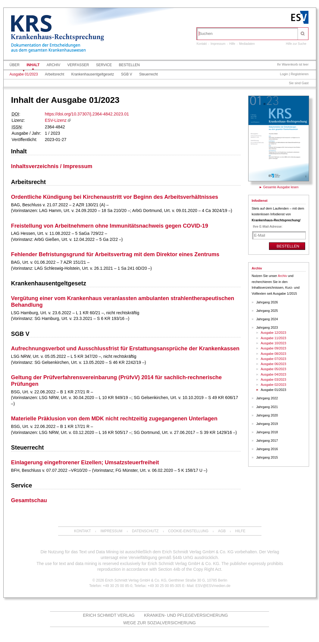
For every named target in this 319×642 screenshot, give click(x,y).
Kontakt (201, 43)
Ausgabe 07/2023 (273, 359)
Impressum (218, 43)
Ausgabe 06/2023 (273, 364)
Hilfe (232, 43)
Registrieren (299, 74)
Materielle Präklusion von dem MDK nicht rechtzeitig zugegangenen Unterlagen (114, 419)
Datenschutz (145, 531)
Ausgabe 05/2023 (273, 369)
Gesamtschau (29, 500)
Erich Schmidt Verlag (109, 615)
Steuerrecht (148, 74)
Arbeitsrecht (54, 74)
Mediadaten (247, 43)
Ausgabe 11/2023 (273, 338)
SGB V (126, 74)
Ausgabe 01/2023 (24, 74)
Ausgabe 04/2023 (273, 374)
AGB (222, 531)
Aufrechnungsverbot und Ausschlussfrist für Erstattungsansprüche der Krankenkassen (125, 349)
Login (284, 74)
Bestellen (129, 65)
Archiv (53, 65)
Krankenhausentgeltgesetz (92, 74)
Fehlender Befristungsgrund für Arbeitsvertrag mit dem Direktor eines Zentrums (115, 254)
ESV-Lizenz (56, 120)
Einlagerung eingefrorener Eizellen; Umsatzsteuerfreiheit (85, 462)
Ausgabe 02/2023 (273, 384)
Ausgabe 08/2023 (273, 353)
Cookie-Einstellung (188, 531)
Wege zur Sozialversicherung (159, 622)
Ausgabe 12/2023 (273, 332)
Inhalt (33, 65)
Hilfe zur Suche (296, 43)
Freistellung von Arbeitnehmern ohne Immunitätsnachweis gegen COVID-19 (109, 226)
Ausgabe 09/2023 (273, 348)
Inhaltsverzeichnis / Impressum (51, 166)
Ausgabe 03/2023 (273, 379)
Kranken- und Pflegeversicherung (186, 615)
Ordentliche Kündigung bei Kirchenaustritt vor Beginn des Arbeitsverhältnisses (114, 197)
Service (104, 65)
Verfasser (78, 65)
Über (15, 65)
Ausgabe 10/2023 (273, 343)
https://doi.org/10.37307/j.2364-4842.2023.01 (87, 114)
